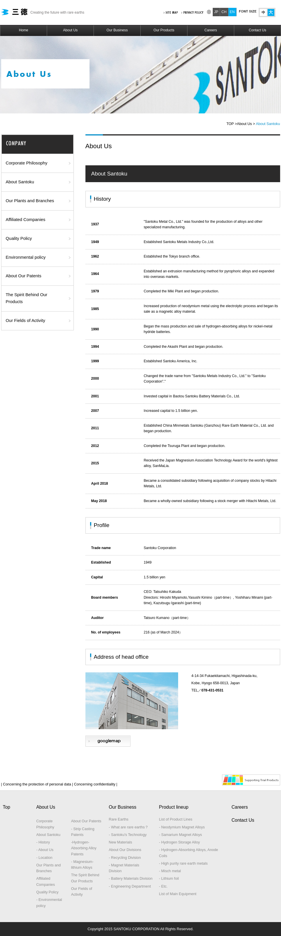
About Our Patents (24, 276)
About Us (70, 30)
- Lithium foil (169, 879)
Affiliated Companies (25, 219)
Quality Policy (19, 238)
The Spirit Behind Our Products (26, 298)
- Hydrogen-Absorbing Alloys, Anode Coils (188, 853)
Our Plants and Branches (30, 200)
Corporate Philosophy (26, 163)
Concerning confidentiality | (95, 784)
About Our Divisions (125, 850)
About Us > (246, 124)
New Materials (120, 842)
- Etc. (163, 886)
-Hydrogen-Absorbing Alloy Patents (83, 848)
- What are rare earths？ (128, 827)
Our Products (163, 30)
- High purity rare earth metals (183, 863)
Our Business (117, 30)
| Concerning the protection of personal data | (37, 784)
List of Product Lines (175, 819)
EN (232, 12)
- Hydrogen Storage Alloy (179, 842)
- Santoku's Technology (127, 835)
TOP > (231, 124)
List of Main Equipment (177, 894)
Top (6, 807)
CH (224, 12)
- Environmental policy (49, 903)
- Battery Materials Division (131, 879)
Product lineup (173, 807)
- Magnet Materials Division (124, 868)
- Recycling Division (125, 858)
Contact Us (257, 30)
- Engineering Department (130, 886)
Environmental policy (26, 257)
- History (43, 842)
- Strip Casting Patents (82, 832)
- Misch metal (170, 871)
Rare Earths (118, 819)
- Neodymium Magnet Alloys (182, 827)
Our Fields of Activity (25, 320)
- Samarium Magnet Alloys (180, 835)
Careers (210, 30)
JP (216, 12)
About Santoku (20, 182)
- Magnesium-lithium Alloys (82, 865)
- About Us (44, 850)
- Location (44, 858)
